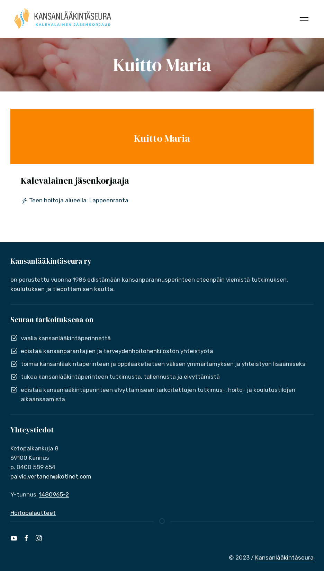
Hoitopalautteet (33, 512)
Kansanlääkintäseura (284, 557)
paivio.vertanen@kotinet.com (50, 476)
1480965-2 (54, 494)
